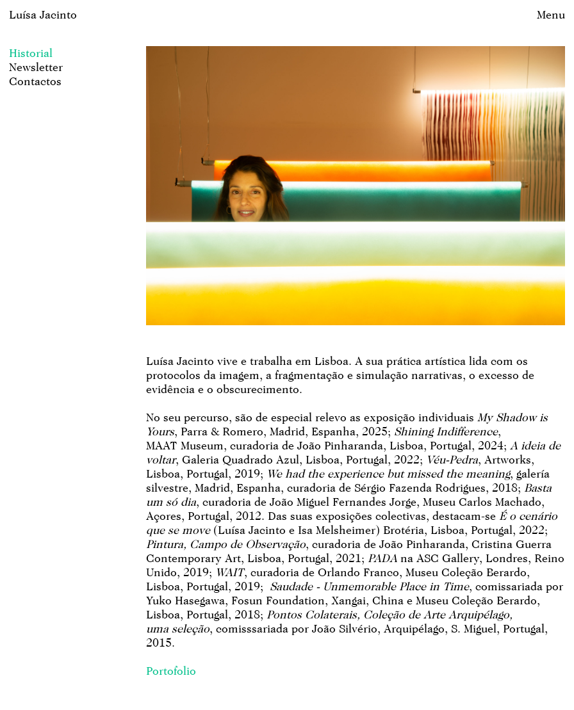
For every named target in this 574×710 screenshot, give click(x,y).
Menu (551, 14)
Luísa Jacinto (43, 14)
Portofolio (171, 670)
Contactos (35, 81)
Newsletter (36, 67)
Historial (31, 53)
